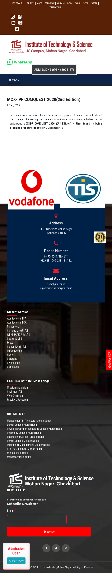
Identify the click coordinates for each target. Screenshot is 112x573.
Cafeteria (12, 358)
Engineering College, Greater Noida (25, 436)
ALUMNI (61, 3)
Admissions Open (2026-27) (54, 70)
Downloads (73, 3)
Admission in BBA (16, 318)
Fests (10, 342)
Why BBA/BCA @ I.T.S (18, 334)
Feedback (49, 3)
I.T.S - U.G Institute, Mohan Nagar (24, 448)
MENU (14, 79)
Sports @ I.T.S (14, 338)
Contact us (13, 366)
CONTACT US (55, 7)
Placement (13, 326)
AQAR (39, 3)
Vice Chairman (15, 395)
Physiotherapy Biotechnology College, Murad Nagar (35, 428)
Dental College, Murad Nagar (22, 424)
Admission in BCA (17, 322)
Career (94, 3)
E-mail (11, 510)
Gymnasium (13, 362)
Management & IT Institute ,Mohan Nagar (29, 420)
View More (16, 560)
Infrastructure (14, 350)
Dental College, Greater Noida (23, 440)
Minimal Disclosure (17, 452)
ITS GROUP (17, 3)
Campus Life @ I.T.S (17, 330)
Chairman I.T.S (14, 391)
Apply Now (109, 359)
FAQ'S (85, 3)
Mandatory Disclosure (19, 456)
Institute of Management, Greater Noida (28, 444)
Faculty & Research (17, 399)
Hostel (10, 354)
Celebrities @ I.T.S (16, 346)
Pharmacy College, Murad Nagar (24, 432)
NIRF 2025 (30, 3)
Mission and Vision (17, 387)
